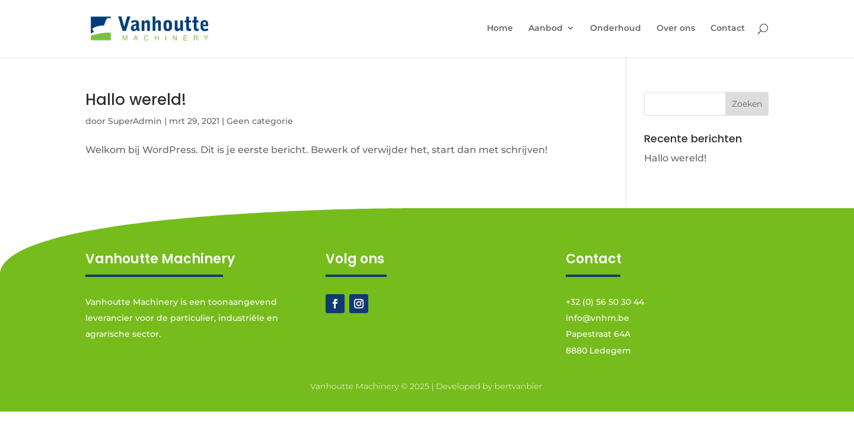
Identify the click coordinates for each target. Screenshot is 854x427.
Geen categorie (260, 121)
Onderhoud (615, 28)
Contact (727, 28)
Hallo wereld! (135, 99)
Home (500, 28)
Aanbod (545, 28)
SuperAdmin (135, 121)
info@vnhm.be (597, 318)
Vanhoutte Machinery (354, 386)
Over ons (676, 28)
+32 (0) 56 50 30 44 (605, 302)
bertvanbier (519, 386)
